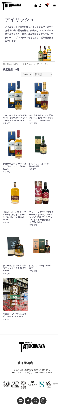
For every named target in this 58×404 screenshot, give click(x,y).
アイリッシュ (43, 64)
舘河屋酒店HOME (10, 64)
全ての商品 (27, 64)
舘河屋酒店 (12, 5)
